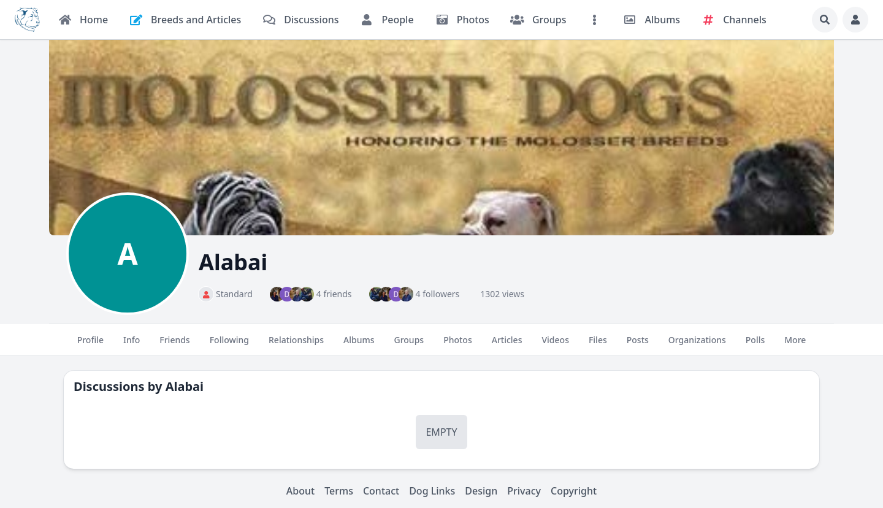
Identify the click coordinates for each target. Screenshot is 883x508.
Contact (381, 491)
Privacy (524, 491)
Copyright (574, 491)
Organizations (697, 345)
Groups (409, 345)
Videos (555, 345)
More (795, 345)
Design (481, 491)
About (300, 491)
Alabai (185, 386)
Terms (338, 491)
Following (229, 345)
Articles (507, 345)
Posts (638, 345)
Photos (458, 345)
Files (598, 345)
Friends (174, 345)
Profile (90, 345)
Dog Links (432, 491)
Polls (755, 345)
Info (131, 345)
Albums (359, 345)
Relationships (296, 345)
